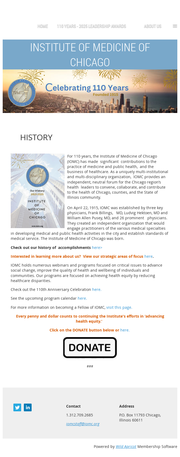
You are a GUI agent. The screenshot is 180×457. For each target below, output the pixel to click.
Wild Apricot (126, 446)
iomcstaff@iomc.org (82, 423)
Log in (172, 7)
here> (97, 247)
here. (97, 289)
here (148, 256)
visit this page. (119, 307)
